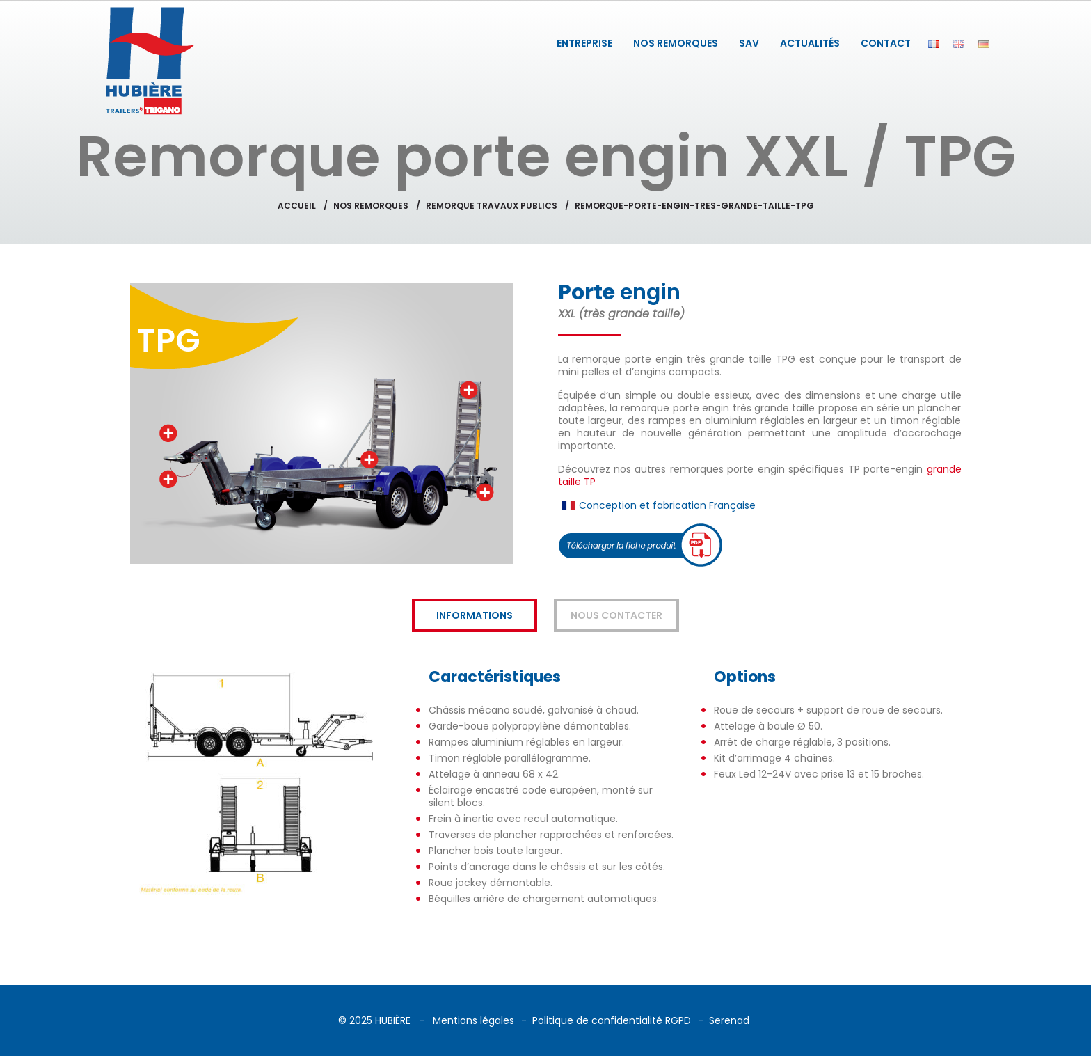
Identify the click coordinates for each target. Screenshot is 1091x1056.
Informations (474, 615)
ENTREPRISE (584, 43)
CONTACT (886, 43)
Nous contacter (616, 615)
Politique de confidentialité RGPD (611, 1020)
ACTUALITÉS (810, 43)
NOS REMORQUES (675, 43)
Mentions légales (473, 1020)
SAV (749, 43)
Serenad (729, 1020)
